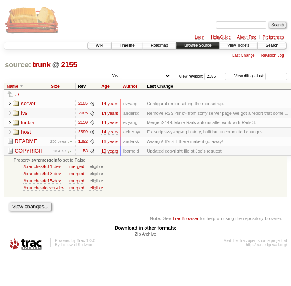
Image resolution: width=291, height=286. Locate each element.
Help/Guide (221, 37)
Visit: (116, 75)
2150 (82, 123)
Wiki (99, 45)
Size (55, 86)
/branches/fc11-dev (42, 166)
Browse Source (197, 45)
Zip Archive (145, 234)
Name (13, 86)
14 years (109, 103)
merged (76, 166)
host (26, 132)
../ (17, 94)
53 (85, 151)
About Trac (246, 37)
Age (105, 86)
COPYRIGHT (30, 151)
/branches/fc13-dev (42, 174)
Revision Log (272, 55)
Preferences (273, 37)
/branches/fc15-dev (42, 181)
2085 (82, 113)
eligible (96, 188)
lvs (24, 113)
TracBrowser (185, 218)
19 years (109, 151)
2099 (82, 132)
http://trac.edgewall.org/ (266, 245)
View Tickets (238, 45)
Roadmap (159, 45)
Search (272, 45)
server (28, 103)
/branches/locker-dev (43, 188)
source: (18, 64)
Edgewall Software (76, 245)
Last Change (243, 55)
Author (130, 86)
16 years (109, 141)
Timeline (126, 45)
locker (28, 123)
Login (199, 37)
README (26, 142)
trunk (42, 64)
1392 (82, 142)
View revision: (191, 76)
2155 (69, 64)
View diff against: (260, 76)
